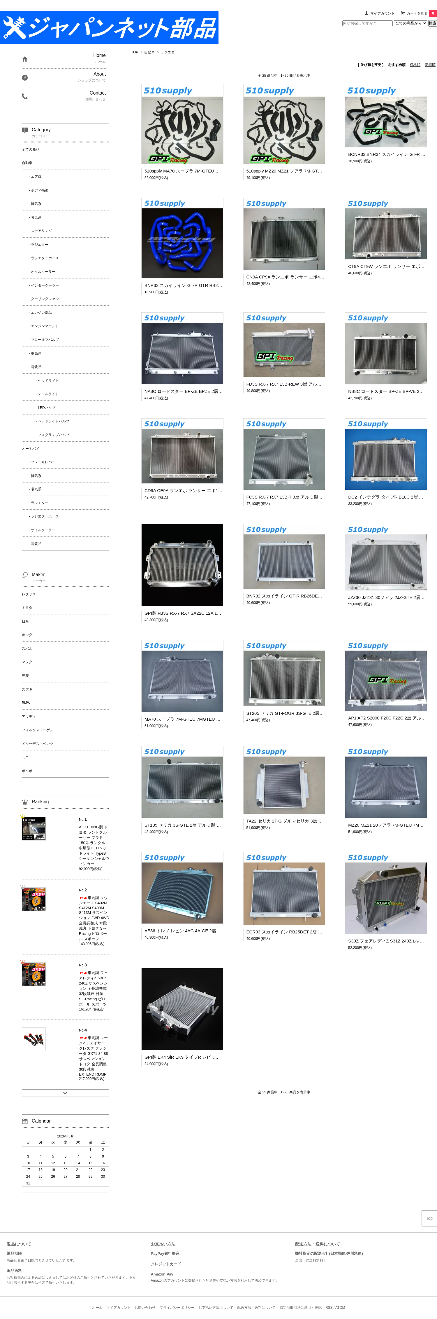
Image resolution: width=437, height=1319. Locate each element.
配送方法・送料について (256, 1308)
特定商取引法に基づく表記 (301, 1308)
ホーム (97, 1308)
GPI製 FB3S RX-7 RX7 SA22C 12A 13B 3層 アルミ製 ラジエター (208, 613)
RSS (329, 1308)
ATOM (340, 1308)
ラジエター (169, 52)
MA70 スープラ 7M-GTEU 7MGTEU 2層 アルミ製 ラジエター (205, 719)
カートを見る (422, 13)
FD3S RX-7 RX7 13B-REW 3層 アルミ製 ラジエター (297, 383)
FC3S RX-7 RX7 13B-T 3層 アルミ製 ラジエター (293, 496)
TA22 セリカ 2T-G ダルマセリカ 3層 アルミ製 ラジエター (302, 820)
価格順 (415, 65)
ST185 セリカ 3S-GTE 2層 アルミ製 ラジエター (192, 825)
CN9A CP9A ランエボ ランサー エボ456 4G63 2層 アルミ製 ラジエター (316, 276)
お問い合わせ (145, 1308)
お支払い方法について (215, 1308)
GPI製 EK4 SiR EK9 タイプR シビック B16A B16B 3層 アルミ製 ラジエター (219, 1057)
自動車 (149, 52)
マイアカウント (382, 13)
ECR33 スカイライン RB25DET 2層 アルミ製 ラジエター (302, 931)
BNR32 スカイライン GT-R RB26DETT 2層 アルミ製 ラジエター (309, 595)
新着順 (430, 65)
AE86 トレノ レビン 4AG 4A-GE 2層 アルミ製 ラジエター (201, 930)
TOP (134, 52)
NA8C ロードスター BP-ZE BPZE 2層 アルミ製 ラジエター (202, 391)
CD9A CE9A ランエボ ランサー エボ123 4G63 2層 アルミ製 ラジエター (215, 490)
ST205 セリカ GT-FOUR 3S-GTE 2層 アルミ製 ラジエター (303, 713)
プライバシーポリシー (177, 1308)
